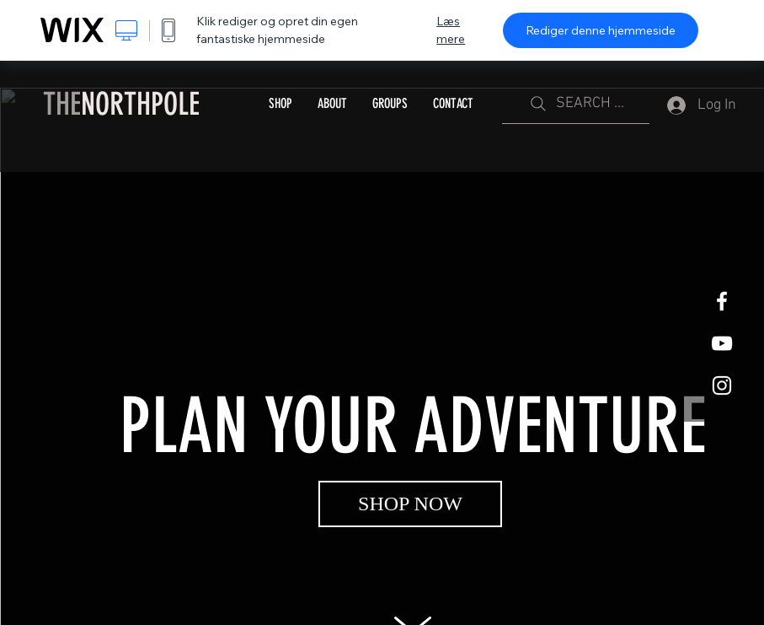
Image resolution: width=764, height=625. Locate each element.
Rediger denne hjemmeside (601, 30)
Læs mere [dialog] (450, 29)
